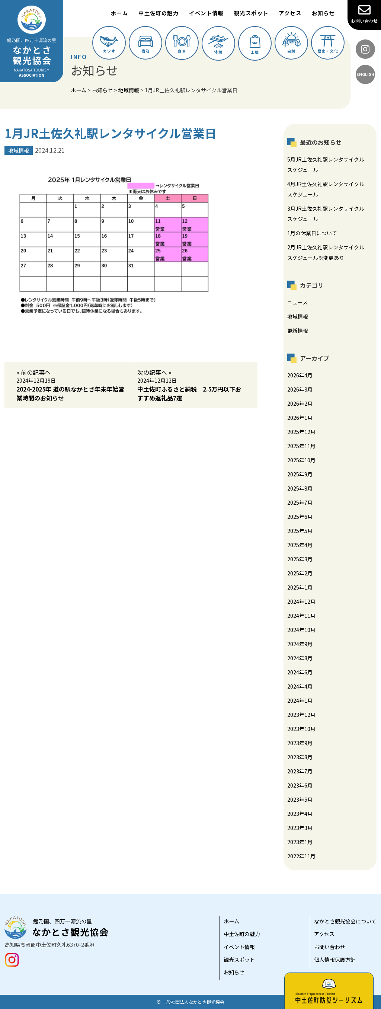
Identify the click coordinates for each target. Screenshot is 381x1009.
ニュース (297, 302)
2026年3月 (300, 389)
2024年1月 (300, 700)
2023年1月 (300, 842)
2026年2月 (300, 403)
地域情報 (297, 316)
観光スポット (251, 13)
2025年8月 (300, 488)
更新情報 (297, 330)
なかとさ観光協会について (345, 921)
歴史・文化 (328, 44)
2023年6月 (300, 785)
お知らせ (323, 13)
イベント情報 (206, 13)
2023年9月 (300, 743)
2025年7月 (300, 502)
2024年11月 (301, 615)
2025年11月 (301, 446)
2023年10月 (301, 728)
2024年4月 (300, 686)
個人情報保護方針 (335, 959)
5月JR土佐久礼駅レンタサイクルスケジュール (325, 164)
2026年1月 (300, 417)
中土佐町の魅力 (158, 13)
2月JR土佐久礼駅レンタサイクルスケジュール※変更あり (325, 252)
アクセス (290, 13)
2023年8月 (300, 757)
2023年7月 (300, 771)
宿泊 (145, 45)
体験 (218, 45)
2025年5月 (300, 530)
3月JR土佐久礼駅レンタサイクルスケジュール (325, 214)
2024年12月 (301, 601)
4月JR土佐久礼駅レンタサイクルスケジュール (325, 189)
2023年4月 (300, 813)
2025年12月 (301, 431)
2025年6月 (300, 516)
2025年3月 (300, 559)
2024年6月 (300, 672)
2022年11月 (301, 856)
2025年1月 (300, 587)
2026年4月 (300, 375)
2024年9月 (300, 644)
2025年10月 (301, 460)
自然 (291, 43)
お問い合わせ (364, 14)
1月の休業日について (312, 233)
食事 (181, 44)
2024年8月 (300, 658)
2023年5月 (300, 799)
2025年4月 (300, 545)
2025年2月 (300, 573)
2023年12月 (301, 714)
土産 (255, 45)
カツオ (109, 45)
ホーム (119, 13)
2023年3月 (300, 827)
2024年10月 (301, 629)
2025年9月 (300, 474)
